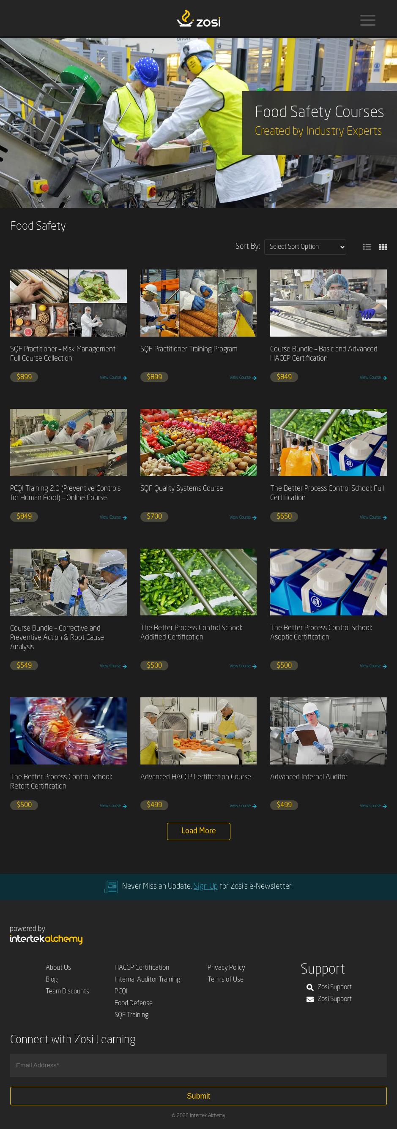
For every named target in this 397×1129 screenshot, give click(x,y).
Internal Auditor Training (148, 980)
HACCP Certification (142, 968)
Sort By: (247, 246)
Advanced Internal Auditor (309, 777)
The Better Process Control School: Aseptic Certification (321, 633)
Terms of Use (226, 980)
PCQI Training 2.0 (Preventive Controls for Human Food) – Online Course (65, 493)
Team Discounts (67, 991)
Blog (52, 980)
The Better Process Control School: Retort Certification (61, 782)
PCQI (121, 991)
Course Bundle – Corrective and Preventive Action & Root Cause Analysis (57, 638)
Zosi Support (329, 987)
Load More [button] (198, 831)
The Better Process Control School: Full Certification (327, 493)
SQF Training (132, 1015)
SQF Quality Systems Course (181, 488)
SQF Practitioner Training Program (189, 349)
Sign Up (206, 886)
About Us (58, 968)
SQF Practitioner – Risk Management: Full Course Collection (63, 354)
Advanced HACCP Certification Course (195, 777)
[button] (367, 247)
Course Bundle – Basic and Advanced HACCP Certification (324, 354)
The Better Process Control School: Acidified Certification (191, 633)
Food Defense (134, 1003)
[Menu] (368, 20)
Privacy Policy (226, 968)
